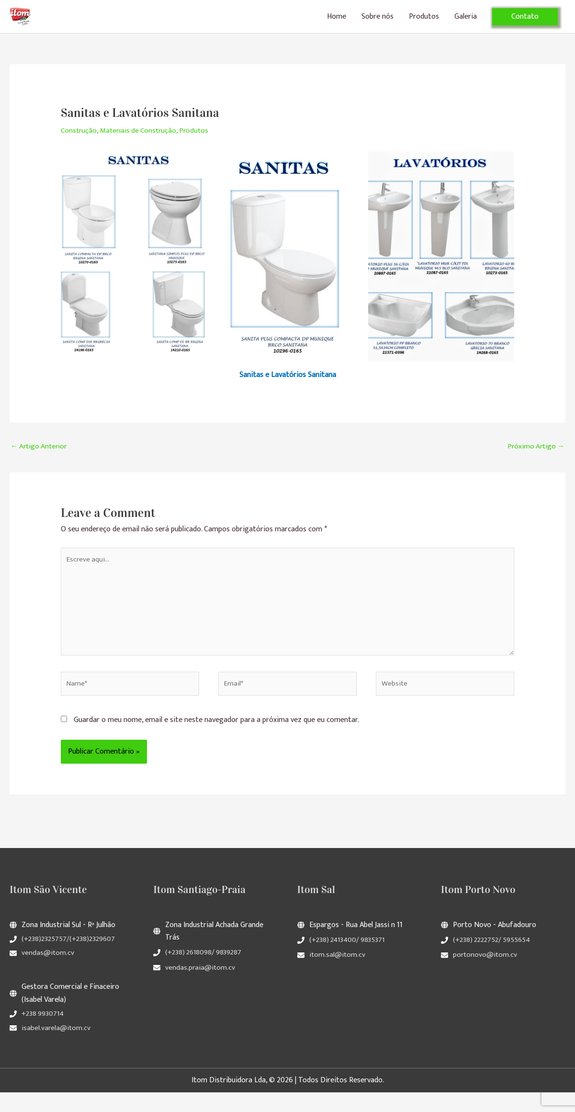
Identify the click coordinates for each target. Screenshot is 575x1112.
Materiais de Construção (141, 142)
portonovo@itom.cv (486, 974)
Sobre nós (377, 22)
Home (336, 22)
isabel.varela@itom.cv (56, 1047)
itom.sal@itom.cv (337, 974)
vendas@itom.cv (48, 972)
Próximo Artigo (534, 458)
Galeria (465, 22)
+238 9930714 (44, 1033)
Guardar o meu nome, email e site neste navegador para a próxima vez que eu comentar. (216, 739)
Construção (79, 142)
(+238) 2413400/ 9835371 (349, 959)
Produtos (424, 22)
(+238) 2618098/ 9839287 (205, 972)
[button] (525, 22)
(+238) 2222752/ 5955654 (494, 959)
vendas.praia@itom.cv (200, 987)
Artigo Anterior (40, 458)
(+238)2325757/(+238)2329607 (70, 958)
